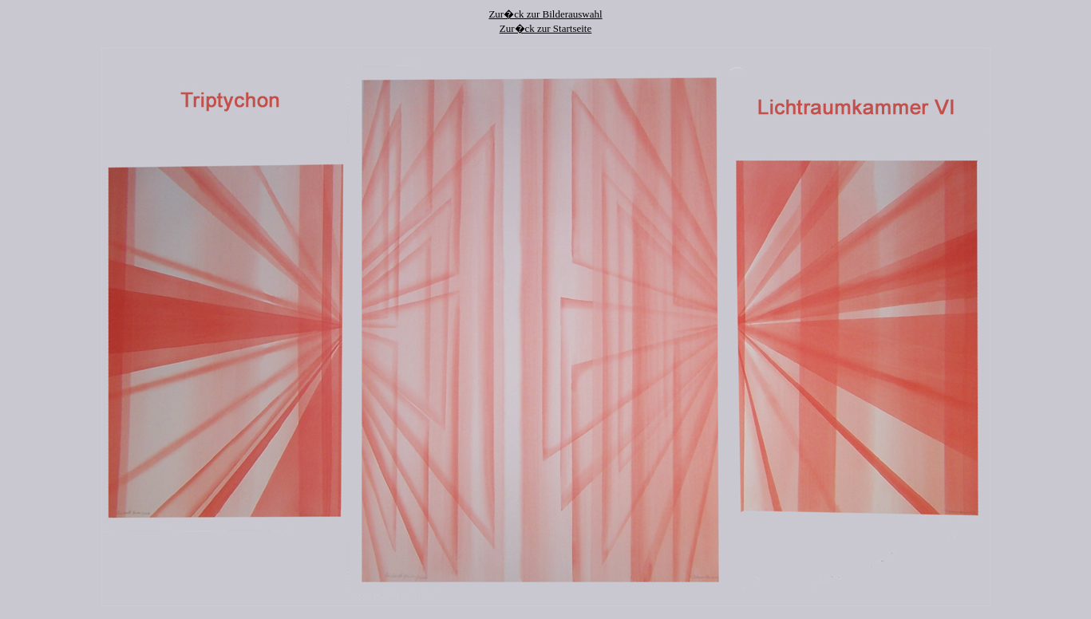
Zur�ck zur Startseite (546, 28)
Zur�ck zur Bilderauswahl (545, 14)
